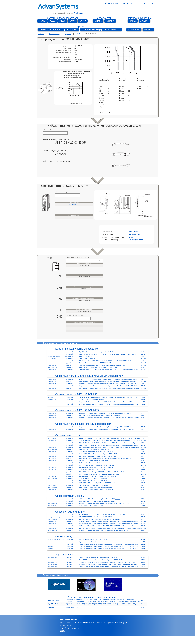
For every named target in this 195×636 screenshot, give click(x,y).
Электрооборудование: (139, 18)
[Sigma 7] (110, 21)
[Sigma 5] (98, 21)
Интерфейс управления (64, 192)
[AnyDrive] (144, 21)
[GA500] (72, 21)
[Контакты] (148, 29)
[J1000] (42, 21)
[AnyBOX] (133, 21)
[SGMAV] (78, 34)
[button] (132, 231)
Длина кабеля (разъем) (52, 130)
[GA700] (83, 21)
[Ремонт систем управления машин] (101, 29)
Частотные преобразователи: (62, 18)
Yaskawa (41, 34)
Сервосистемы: (104, 18)
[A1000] (62, 21)
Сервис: (79, 26)
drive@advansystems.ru (118, 3)
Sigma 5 (68, 34)
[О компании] (133, 29)
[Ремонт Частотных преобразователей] (58, 29)
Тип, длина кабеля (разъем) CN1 (78, 257)
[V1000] (52, 21)
